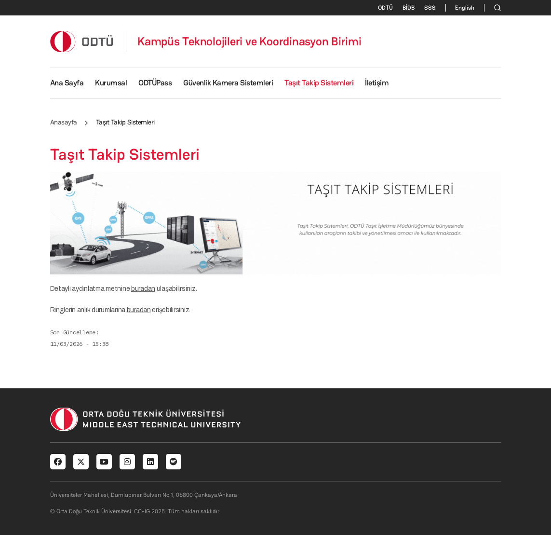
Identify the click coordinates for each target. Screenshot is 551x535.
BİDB (409, 8)
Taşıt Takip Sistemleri (318, 83)
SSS (430, 8)
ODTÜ (385, 8)
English (464, 8)
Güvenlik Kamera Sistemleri (228, 83)
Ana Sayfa (67, 83)
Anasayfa (63, 122)
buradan (143, 288)
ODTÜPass (155, 83)
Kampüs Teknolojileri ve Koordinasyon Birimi (249, 41)
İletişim (377, 83)
